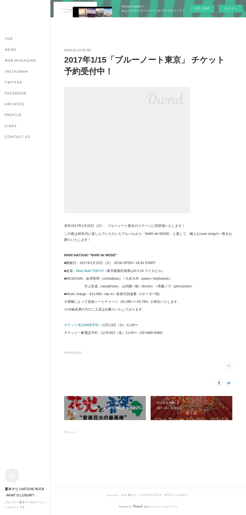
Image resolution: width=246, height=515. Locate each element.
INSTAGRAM (16, 72)
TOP (9, 39)
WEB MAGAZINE (20, 61)
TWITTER (13, 83)
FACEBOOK (16, 93)
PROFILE (13, 115)
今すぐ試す (202, 8)
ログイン (231, 8)
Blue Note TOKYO (90, 271)
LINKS (11, 126)
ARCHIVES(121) (73, 352)
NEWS (11, 50)
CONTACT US (17, 137)
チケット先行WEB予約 (81, 325)
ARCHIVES (15, 104)
